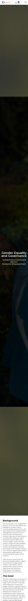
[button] (25, 2)
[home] (6, 2)
